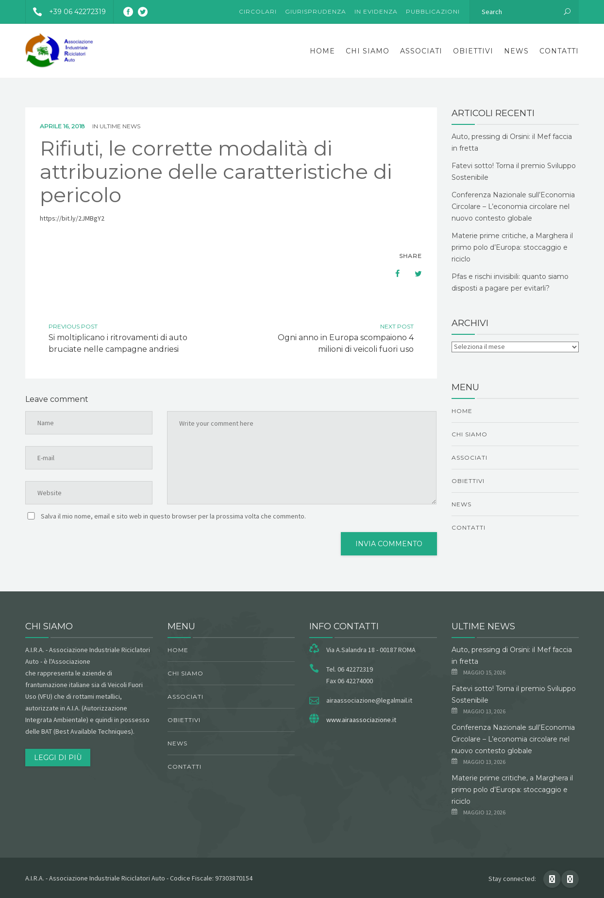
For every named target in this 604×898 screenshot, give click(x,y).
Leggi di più (58, 757)
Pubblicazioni (433, 11)
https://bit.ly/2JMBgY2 (72, 218)
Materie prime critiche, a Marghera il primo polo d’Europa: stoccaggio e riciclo (512, 247)
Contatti (559, 51)
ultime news (120, 126)
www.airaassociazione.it (361, 719)
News (516, 51)
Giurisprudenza (315, 11)
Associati (421, 51)
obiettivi (473, 51)
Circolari (258, 11)
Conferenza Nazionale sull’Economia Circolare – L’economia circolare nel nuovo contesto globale (513, 206)
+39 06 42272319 (66, 11)
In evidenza (376, 11)
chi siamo (367, 51)
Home (322, 51)
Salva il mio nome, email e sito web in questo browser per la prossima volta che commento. (173, 516)
